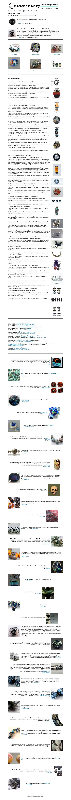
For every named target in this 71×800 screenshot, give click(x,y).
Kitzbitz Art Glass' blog (29, 503)
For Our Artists (18, 11)
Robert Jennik (44, 490)
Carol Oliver (47, 568)
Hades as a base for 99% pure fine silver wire (27, 325)
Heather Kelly (25, 453)
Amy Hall (48, 696)
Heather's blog (25, 451)
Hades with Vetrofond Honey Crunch (28, 329)
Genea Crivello (35, 54)
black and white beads (30, 333)
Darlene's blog (35, 528)
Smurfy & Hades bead (41, 337)
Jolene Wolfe (47, 440)
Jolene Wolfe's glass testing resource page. (21, 349)
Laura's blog (58, 657)
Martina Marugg (25, 479)
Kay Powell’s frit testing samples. (17, 345)
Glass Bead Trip (43, 412)
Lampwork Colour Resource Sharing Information (31, 343)
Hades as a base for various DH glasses (26, 327)
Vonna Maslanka (25, 708)
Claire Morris (47, 646)
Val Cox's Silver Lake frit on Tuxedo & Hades (27, 339)
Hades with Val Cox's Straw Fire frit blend (25, 324)
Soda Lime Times (46, 387)
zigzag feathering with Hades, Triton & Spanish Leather (32, 335)
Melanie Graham (25, 376)
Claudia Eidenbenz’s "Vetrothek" (15, 344)
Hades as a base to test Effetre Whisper (24, 341)
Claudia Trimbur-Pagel (14, 69)
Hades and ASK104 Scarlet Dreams (37, 331)
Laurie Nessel (57, 54)
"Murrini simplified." (25, 400)
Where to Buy (34, 11)
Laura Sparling (25, 658)
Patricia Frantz (47, 746)
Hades (29, 328)
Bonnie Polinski (25, 635)
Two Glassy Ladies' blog (44, 695)
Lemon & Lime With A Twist (25, 340)
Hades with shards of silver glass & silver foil (27, 332)
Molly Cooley (47, 364)
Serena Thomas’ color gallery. (18, 346)
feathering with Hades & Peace (27, 336)
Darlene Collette (25, 530)
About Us (26, 11)
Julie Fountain (14, 54)
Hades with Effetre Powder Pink (23, 323)
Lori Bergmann (57, 69)
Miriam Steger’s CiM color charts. (20, 348)
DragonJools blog (46, 671)
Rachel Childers (46, 388)
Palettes (10, 11)
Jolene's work (47, 783)
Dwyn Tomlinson (35, 69)
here (20, 23)
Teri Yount (43, 619)
